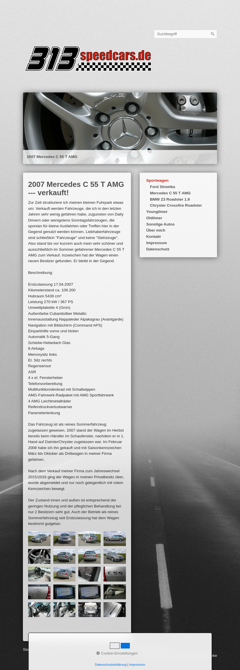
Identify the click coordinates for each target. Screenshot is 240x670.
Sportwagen (157, 180)
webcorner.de (121, 649)
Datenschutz (157, 249)
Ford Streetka (162, 187)
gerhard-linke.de (151, 649)
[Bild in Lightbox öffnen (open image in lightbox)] (39, 538)
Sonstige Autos (160, 224)
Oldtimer (154, 218)
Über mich (155, 230)
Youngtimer (157, 212)
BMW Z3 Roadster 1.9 (170, 199)
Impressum (156, 243)
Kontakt (153, 236)
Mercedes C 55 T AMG (170, 193)
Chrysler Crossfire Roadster (176, 205)
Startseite (36, 79)
